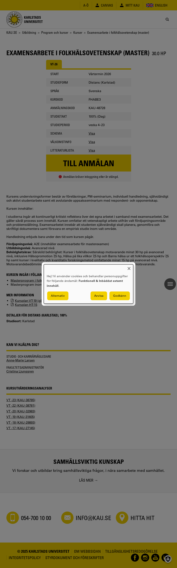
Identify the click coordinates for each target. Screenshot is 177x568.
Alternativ (58, 296)
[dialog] (88, 284)
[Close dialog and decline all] (129, 267)
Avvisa (98, 296)
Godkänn (119, 296)
